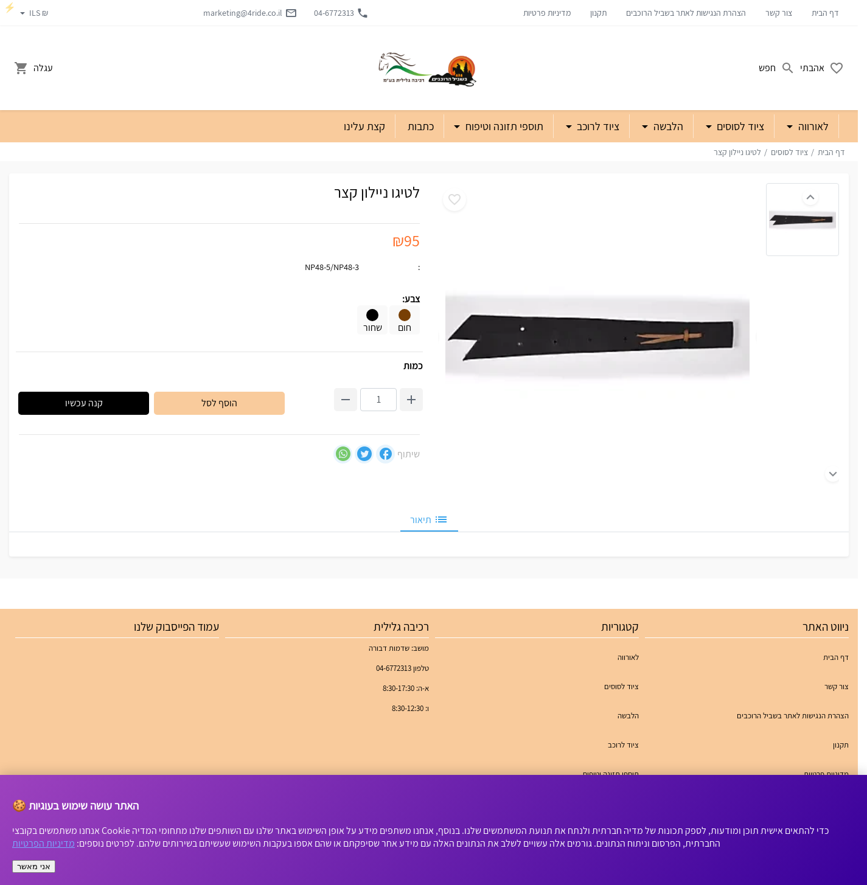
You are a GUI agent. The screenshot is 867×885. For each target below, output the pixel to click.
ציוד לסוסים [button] (739, 126)
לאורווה (628, 657)
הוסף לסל (219, 403)
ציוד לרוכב (623, 745)
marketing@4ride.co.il (250, 13)
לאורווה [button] (812, 126)
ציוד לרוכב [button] (596, 126)
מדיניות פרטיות (547, 12)
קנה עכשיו (84, 403)
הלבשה (628, 715)
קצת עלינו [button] (364, 126)
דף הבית (825, 12)
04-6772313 (341, 13)
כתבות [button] (421, 126)
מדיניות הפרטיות (43, 843)
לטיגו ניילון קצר (737, 152)
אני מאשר (33, 866)
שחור (372, 321)
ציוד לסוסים (789, 152)
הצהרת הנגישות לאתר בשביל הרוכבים (686, 12)
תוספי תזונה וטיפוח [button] (503, 126)
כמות (413, 365)
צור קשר (778, 12)
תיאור (429, 519)
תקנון (598, 12)
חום (404, 321)
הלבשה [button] (667, 126)
